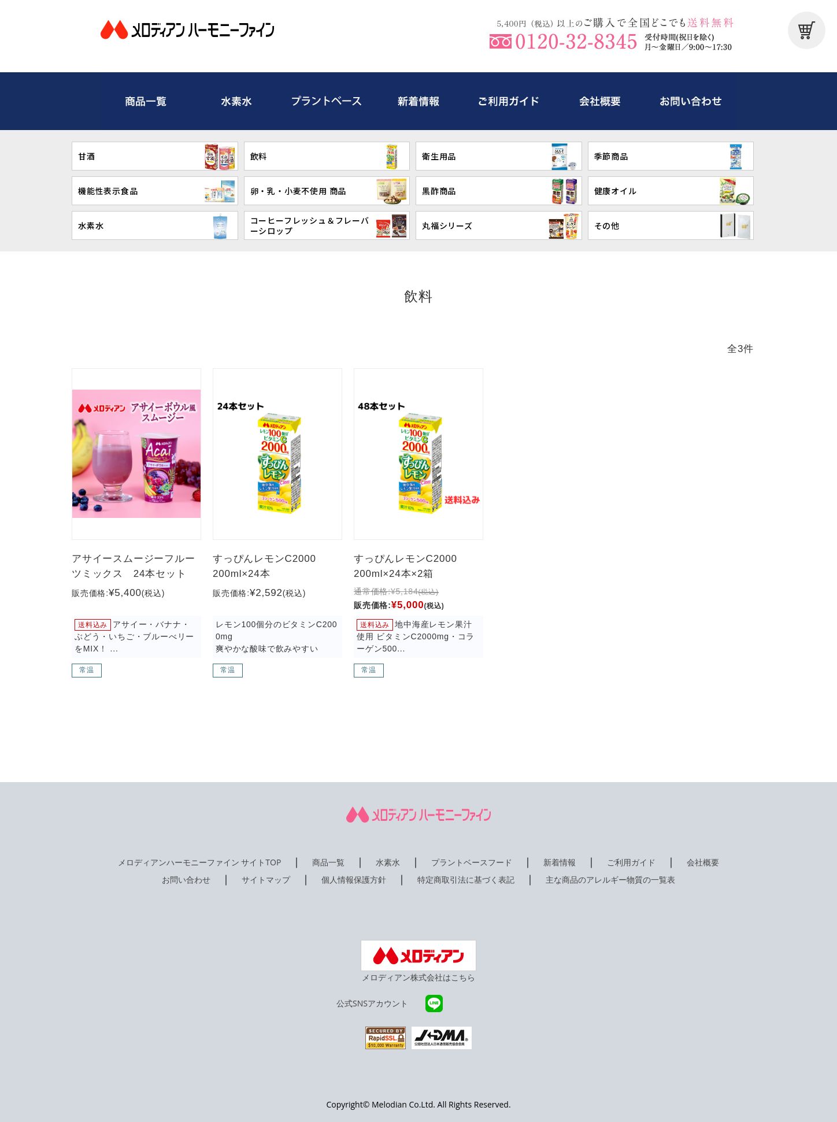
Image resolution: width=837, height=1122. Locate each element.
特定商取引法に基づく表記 (465, 879)
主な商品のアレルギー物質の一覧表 (610, 879)
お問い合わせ (186, 879)
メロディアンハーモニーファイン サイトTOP (200, 862)
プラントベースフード (471, 862)
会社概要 (703, 862)
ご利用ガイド (631, 862)
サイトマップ (266, 879)
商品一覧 (328, 862)
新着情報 (559, 862)
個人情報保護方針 (353, 879)
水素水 (388, 862)
